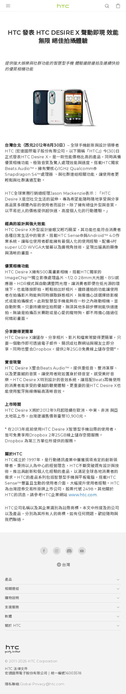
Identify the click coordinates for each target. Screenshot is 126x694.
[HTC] (63, 6)
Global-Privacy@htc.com (42, 684)
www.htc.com (83, 495)
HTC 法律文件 (16, 669)
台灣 (66, 564)
